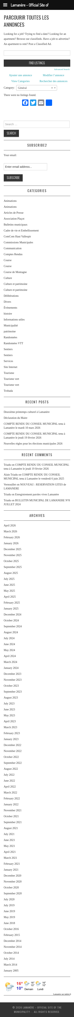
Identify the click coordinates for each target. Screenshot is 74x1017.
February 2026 (12, 537)
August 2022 (11, 768)
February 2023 (12, 733)
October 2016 (11, 929)
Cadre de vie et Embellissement (21, 230)
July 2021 (9, 834)
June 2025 (9, 584)
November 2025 (13, 555)
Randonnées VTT (13, 343)
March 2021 (10, 857)
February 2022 (12, 798)
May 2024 (9, 650)
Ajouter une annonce (20, 75)
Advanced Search (62, 69)
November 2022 (13, 751)
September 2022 (13, 762)
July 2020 (9, 899)
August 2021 (11, 828)
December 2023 (12, 673)
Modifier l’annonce (53, 75)
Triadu (7, 494)
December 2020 (12, 875)
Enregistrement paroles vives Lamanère (37, 494)
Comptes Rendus (13, 254)
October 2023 (11, 685)
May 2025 (9, 590)
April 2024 (10, 656)
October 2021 (11, 816)
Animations (10, 200)
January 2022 (11, 804)
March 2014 (10, 964)
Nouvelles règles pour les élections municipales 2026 (33, 443)
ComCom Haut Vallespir (17, 236)
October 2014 (11, 952)
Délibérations (11, 295)
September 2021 (13, 822)
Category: (9, 87)
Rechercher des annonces (53, 81)
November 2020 (13, 881)
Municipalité (11, 325)
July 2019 (9, 905)
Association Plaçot (14, 218)
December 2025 (12, 549)
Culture (8, 278)
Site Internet (10, 367)
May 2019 (9, 917)
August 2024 (11, 632)
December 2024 (12, 614)
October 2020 (11, 887)
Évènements (10, 307)
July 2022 (9, 774)
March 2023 (10, 727)
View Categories (20, 81)
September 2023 (13, 691)
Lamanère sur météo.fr (62, 994)
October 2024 (11, 620)
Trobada (8, 390)
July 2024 (9, 638)
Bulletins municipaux (15, 224)
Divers (7, 301)
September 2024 (13, 626)
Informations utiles (14, 319)
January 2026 (11, 543)
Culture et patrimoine (15, 283)
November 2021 (13, 810)
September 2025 (13, 567)
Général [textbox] (35, 88)
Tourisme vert (11, 378)
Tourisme (9, 373)
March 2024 (10, 662)
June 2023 (9, 709)
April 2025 (10, 596)
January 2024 (11, 667)
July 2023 (9, 703)
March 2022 (10, 792)
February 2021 (12, 863)
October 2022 (11, 756)
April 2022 (10, 786)
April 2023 (10, 721)
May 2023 (9, 715)
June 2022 (9, 780)
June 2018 (9, 923)
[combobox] (36, 88)
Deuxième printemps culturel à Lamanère (27, 411)
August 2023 (11, 697)
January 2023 (11, 739)
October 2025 (11, 561)
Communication (13, 248)
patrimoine (10, 331)
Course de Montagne (15, 272)
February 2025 (12, 602)
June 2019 (9, 911)
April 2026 (10, 525)
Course (8, 260)
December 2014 (12, 940)
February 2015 (12, 935)
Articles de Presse (13, 212)
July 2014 (9, 958)
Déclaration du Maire (15, 417)
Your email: (10, 155)
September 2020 (13, 893)
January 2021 (11, 869)
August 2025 (11, 573)
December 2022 (12, 745)
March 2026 (10, 531)
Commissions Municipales (18, 242)
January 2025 (11, 608)
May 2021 (9, 845)
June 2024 (9, 644)
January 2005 (11, 970)
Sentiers (8, 349)
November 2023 (13, 679)
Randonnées (10, 337)
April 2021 (10, 851)
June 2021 (9, 840)
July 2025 (9, 578)
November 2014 (13, 946)
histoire (8, 313)
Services (8, 361)
